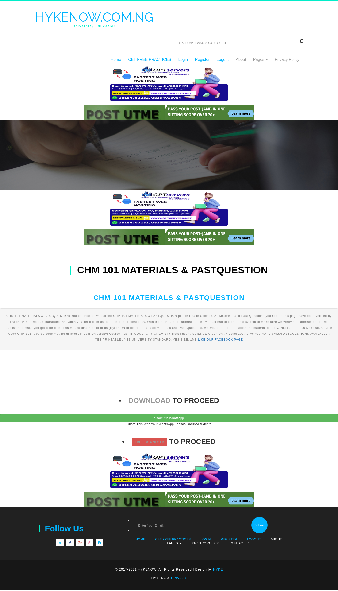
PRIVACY (179, 579)
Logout (223, 60)
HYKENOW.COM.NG (96, 19)
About (241, 60)
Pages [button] (260, 60)
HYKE (218, 571)
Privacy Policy (287, 60)
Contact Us (240, 544)
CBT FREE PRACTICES (149, 60)
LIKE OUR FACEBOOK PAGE (220, 340)
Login (183, 60)
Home (116, 60)
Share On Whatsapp (169, 419)
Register (202, 60)
